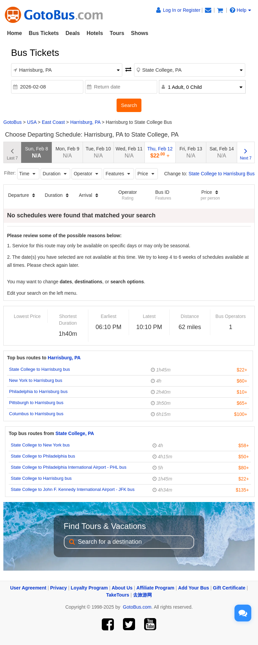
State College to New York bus (40, 444)
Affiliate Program (155, 587)
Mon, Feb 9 (67, 152)
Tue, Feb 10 (98, 152)
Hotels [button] (95, 33)
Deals (73, 33)
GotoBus (12, 122)
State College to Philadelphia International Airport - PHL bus (68, 467)
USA (31, 122)
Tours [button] (117, 33)
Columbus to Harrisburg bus (36, 413)
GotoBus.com (137, 607)
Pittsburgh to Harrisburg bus (36, 402)
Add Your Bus (193, 587)
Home (14, 33)
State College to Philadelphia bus (43, 456)
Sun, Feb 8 (36, 152)
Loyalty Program (89, 587)
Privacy (58, 587)
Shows (139, 33)
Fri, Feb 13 (190, 152)
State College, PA (74, 433)
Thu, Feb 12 (160, 152)
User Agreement (28, 587)
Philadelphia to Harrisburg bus (38, 391)
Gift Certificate (229, 587)
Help (240, 10)
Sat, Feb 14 (222, 152)
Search (129, 105)
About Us (122, 587)
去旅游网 (142, 595)
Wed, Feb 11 (129, 152)
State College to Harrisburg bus (39, 369)
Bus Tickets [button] (44, 33)
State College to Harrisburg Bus (221, 173)
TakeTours (117, 595)
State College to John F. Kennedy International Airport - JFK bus (73, 489)
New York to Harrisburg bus (35, 380)
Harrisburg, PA (85, 122)
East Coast (53, 122)
